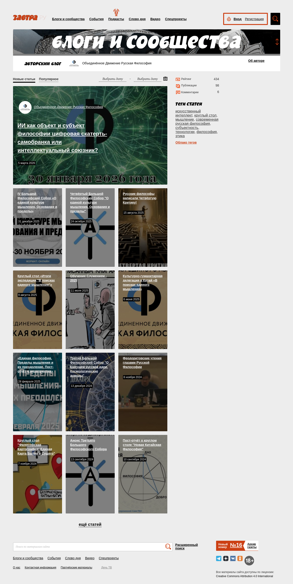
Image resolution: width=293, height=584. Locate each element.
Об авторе (256, 61)
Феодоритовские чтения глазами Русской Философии (142, 362)
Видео (155, 19)
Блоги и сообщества (68, 19)
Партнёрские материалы (76, 567)
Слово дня (137, 19)
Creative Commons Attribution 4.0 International (244, 576)
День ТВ (106, 567)
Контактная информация (40, 567)
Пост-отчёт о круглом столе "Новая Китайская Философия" (142, 445)
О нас (16, 567)
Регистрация (254, 19)
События (96, 19)
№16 (236, 545)
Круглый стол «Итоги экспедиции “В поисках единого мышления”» (36, 280)
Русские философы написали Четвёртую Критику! (139, 198)
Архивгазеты (251, 546)
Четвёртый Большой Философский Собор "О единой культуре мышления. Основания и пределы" (90, 202)
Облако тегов (186, 142)
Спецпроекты (176, 19)
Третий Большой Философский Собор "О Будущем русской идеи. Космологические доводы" (89, 366)
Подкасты (116, 19)
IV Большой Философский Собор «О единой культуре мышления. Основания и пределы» (37, 202)
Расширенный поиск (186, 546)
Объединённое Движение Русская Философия (68, 107)
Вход (238, 19)
